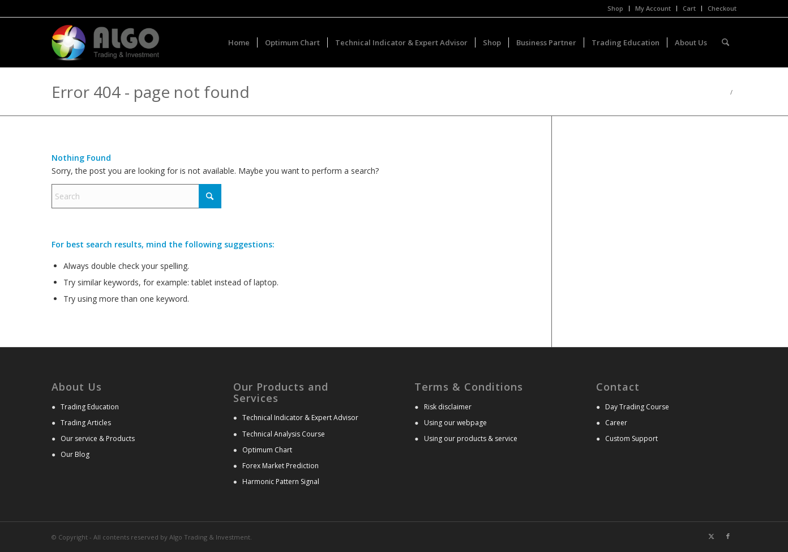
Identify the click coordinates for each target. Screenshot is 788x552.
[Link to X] (711, 536)
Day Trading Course (637, 407)
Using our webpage (455, 422)
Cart (689, 8)
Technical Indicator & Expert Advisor (300, 417)
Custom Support (631, 438)
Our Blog (75, 454)
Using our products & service (470, 438)
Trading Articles (86, 422)
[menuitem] (615, 8)
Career (616, 422)
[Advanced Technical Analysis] (106, 42)
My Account (653, 8)
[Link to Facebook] (728, 536)
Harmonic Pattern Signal (280, 481)
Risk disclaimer (448, 407)
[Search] (725, 42)
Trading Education (90, 407)
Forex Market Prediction (280, 465)
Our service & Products (98, 438)
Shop (615, 8)
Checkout (722, 8)
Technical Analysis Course (283, 434)
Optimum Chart (267, 450)
